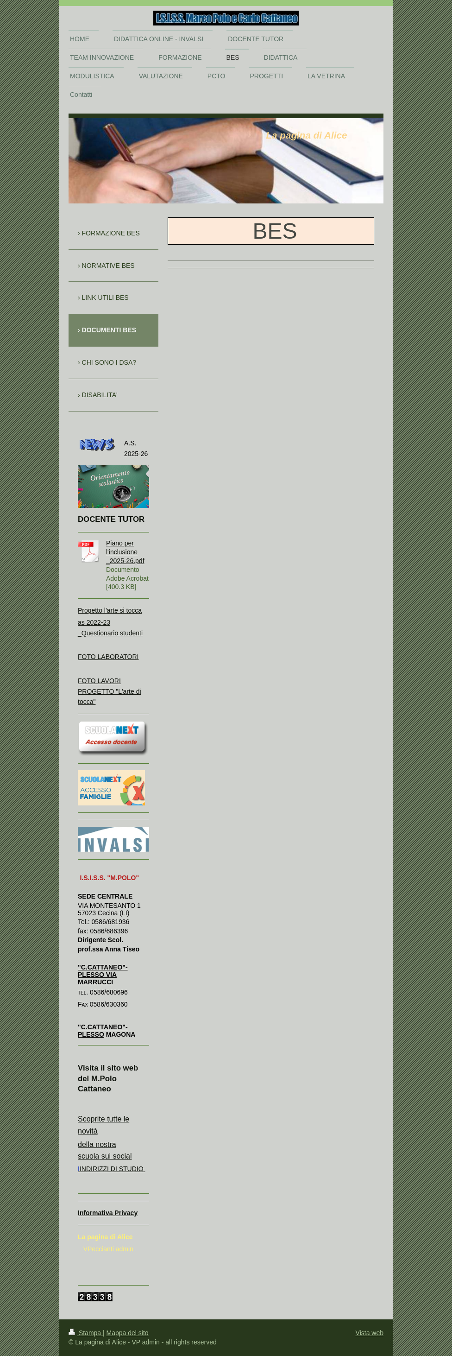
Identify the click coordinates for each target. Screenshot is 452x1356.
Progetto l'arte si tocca (110, 610)
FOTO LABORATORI (108, 656)
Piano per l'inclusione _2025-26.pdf (125, 551)
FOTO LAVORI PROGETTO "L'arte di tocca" (109, 691)
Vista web (369, 1333)
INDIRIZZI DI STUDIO (112, 1168)
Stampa (86, 1333)
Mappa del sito (128, 1333)
